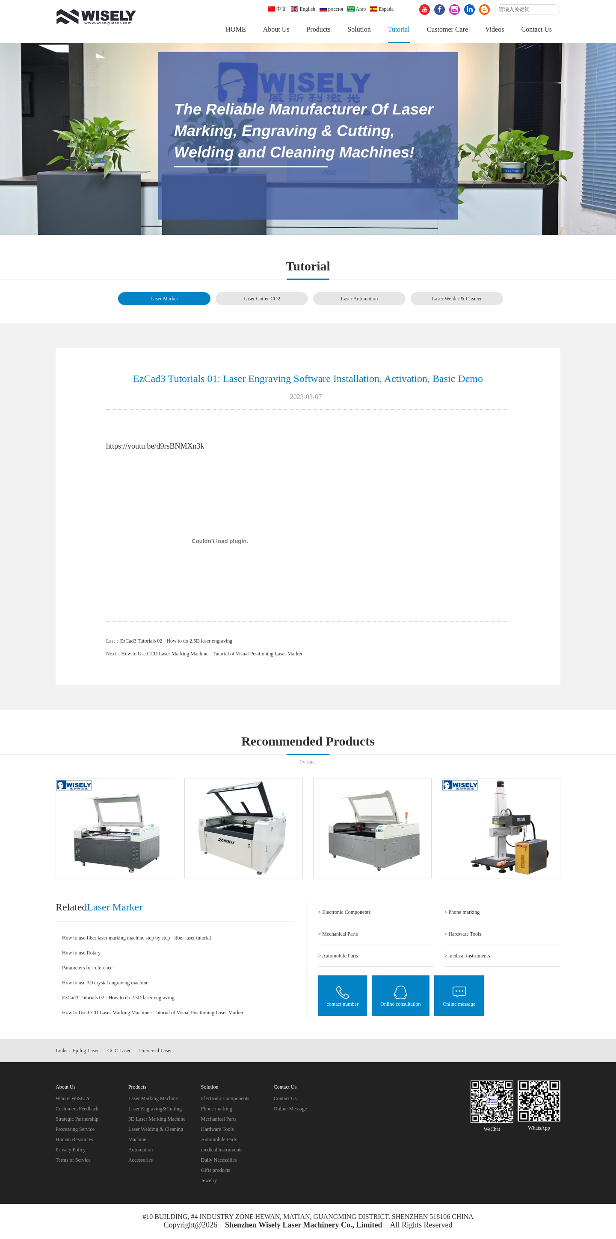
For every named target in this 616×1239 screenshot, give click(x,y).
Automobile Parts (219, 1139)
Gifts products (215, 1170)
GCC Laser (118, 1051)
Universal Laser (155, 1051)
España (382, 9)
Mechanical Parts (219, 1119)
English (303, 9)
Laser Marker (164, 299)
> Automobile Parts (338, 956)
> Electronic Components (344, 912)
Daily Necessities (219, 1160)
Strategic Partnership (77, 1119)
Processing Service (75, 1129)
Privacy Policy (71, 1150)
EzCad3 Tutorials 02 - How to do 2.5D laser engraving (176, 641)
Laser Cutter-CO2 (261, 299)
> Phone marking (462, 912)
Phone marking (216, 1109)
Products (318, 29)
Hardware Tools (217, 1129)
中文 (277, 9)
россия (331, 9)
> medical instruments (467, 956)
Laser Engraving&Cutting (155, 1109)
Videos (494, 29)
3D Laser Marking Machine (157, 1119)
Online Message (290, 1109)
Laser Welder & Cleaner (457, 299)
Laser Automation (359, 299)
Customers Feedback (77, 1109)
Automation (140, 1150)
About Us (276, 29)
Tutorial (399, 29)
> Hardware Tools (462, 934)
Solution (358, 29)
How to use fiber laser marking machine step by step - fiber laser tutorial (136, 938)
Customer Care (447, 29)
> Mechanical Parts (338, 934)
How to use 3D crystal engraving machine (105, 983)
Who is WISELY (73, 1098)
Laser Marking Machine (153, 1098)
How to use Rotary (81, 953)
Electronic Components (225, 1098)
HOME (236, 29)
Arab (356, 9)
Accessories (140, 1160)
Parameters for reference (87, 968)
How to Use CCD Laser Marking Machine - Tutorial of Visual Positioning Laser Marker (211, 654)
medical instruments (222, 1150)
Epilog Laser (85, 1051)
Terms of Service (73, 1160)
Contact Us (536, 29)
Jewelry (209, 1180)
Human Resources (74, 1139)
